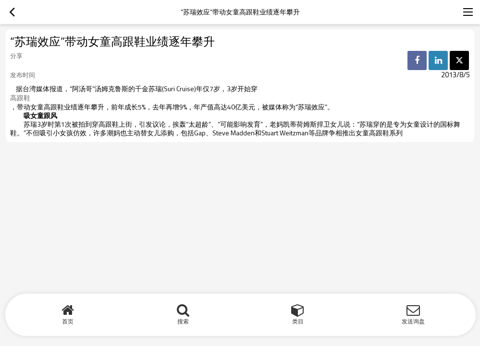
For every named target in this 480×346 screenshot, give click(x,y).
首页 (68, 321)
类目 (298, 321)
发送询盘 (413, 321)
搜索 (183, 321)
